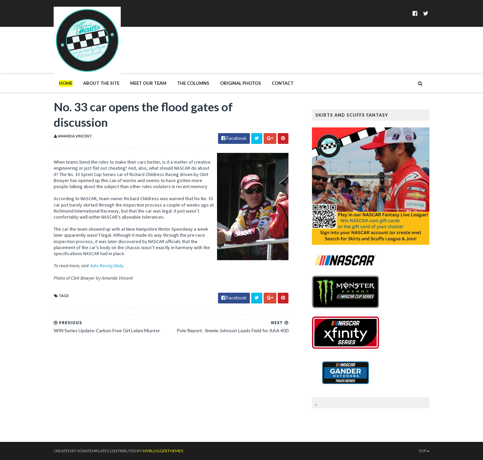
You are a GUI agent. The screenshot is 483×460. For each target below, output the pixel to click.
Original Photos (240, 83)
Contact (282, 83)
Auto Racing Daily (106, 266)
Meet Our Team (148, 83)
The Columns (193, 83)
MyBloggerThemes (163, 450)
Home (65, 83)
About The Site (101, 83)
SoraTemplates (93, 450)
